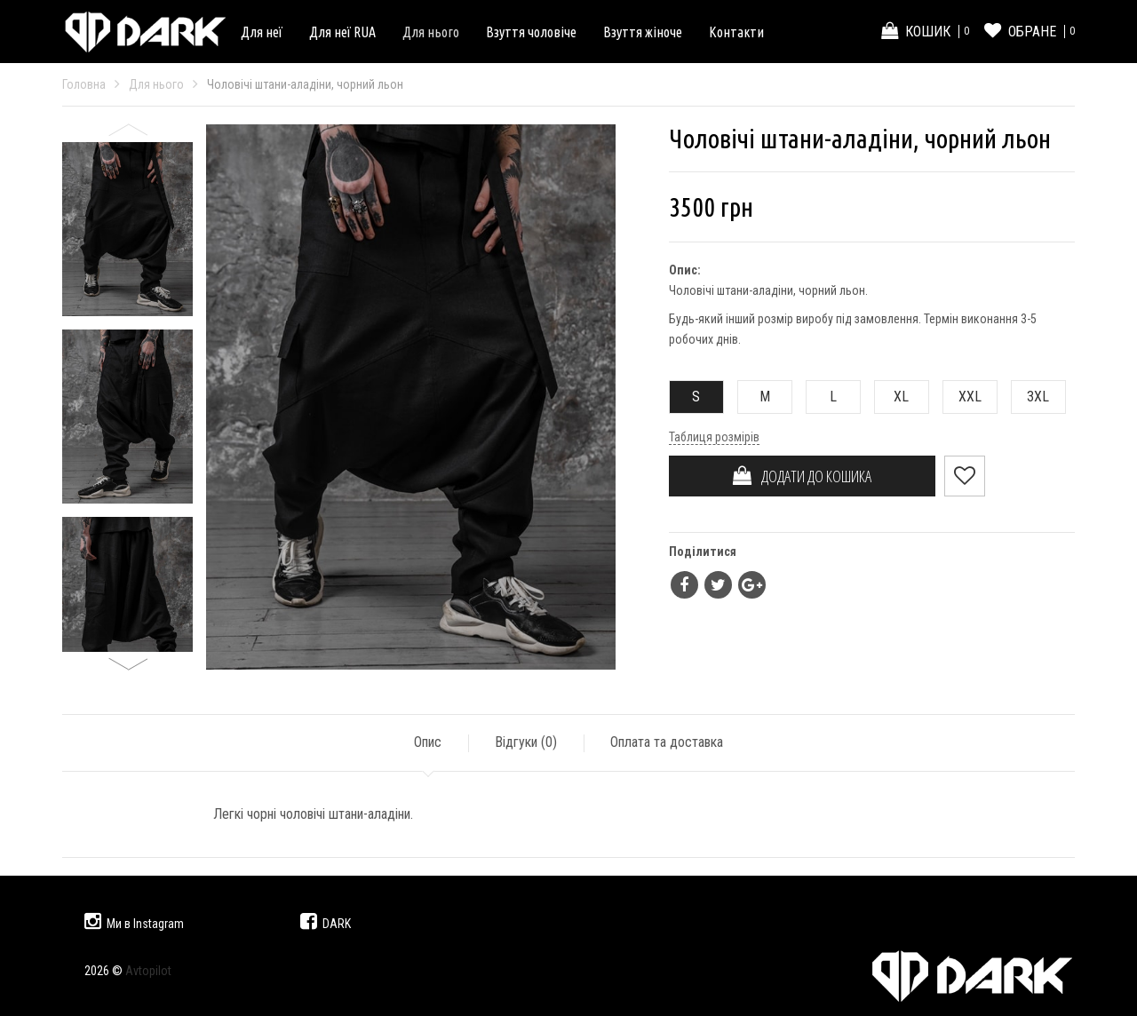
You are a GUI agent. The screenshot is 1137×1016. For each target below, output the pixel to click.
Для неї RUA (342, 32)
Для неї (261, 32)
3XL (1031, 396)
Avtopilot (148, 971)
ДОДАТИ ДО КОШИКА (802, 476)
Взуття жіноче (642, 32)
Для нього (430, 32)
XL (892, 396)
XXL (962, 396)
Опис (427, 742)
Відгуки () (526, 742)
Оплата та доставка (666, 742)
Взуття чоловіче (531, 32)
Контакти (736, 32)
